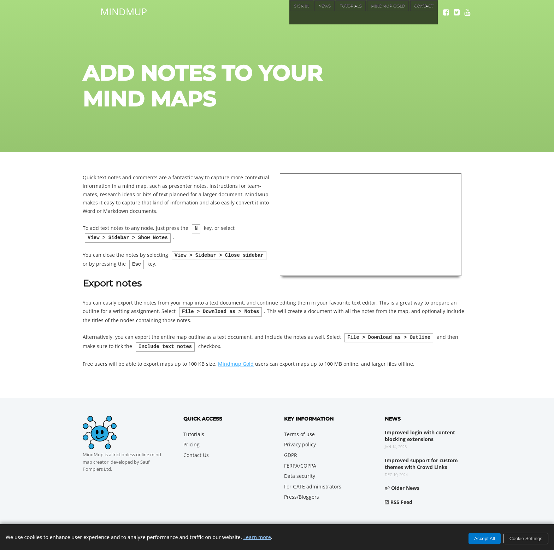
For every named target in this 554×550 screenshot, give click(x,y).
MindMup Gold (377, 12)
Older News (405, 483)
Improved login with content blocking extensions (420, 431)
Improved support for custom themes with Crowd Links (421, 459)
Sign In (272, 12)
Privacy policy (300, 439)
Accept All (484, 538)
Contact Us (196, 450)
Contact (420, 12)
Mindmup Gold (236, 358)
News (300, 12)
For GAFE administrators (312, 481)
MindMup (123, 10)
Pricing (191, 439)
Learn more (257, 537)
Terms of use (299, 429)
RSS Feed (401, 497)
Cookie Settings (525, 538)
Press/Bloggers (301, 491)
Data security (299, 471)
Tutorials (332, 12)
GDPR (290, 450)
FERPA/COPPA (300, 460)
